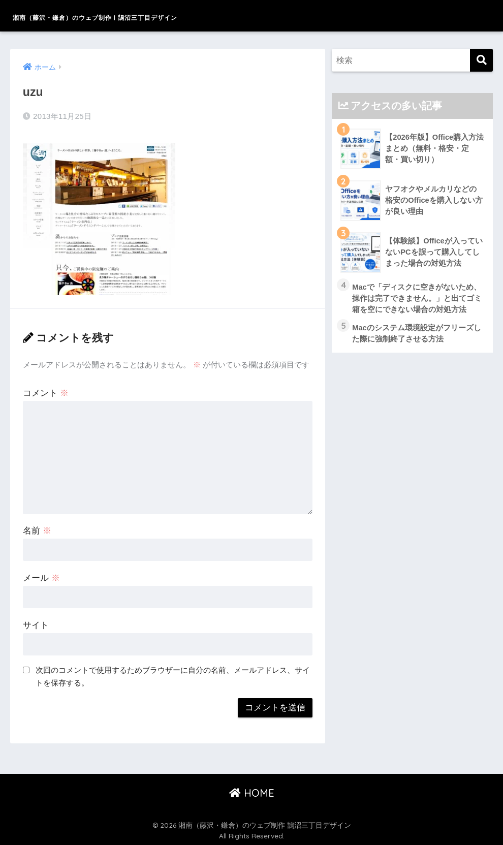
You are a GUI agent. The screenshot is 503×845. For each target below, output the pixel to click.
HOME (251, 791)
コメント (46, 391)
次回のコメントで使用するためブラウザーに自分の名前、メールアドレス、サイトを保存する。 (173, 675)
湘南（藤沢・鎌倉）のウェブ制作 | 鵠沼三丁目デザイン (166, 15)
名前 (37, 529)
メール (41, 576)
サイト (36, 624)
